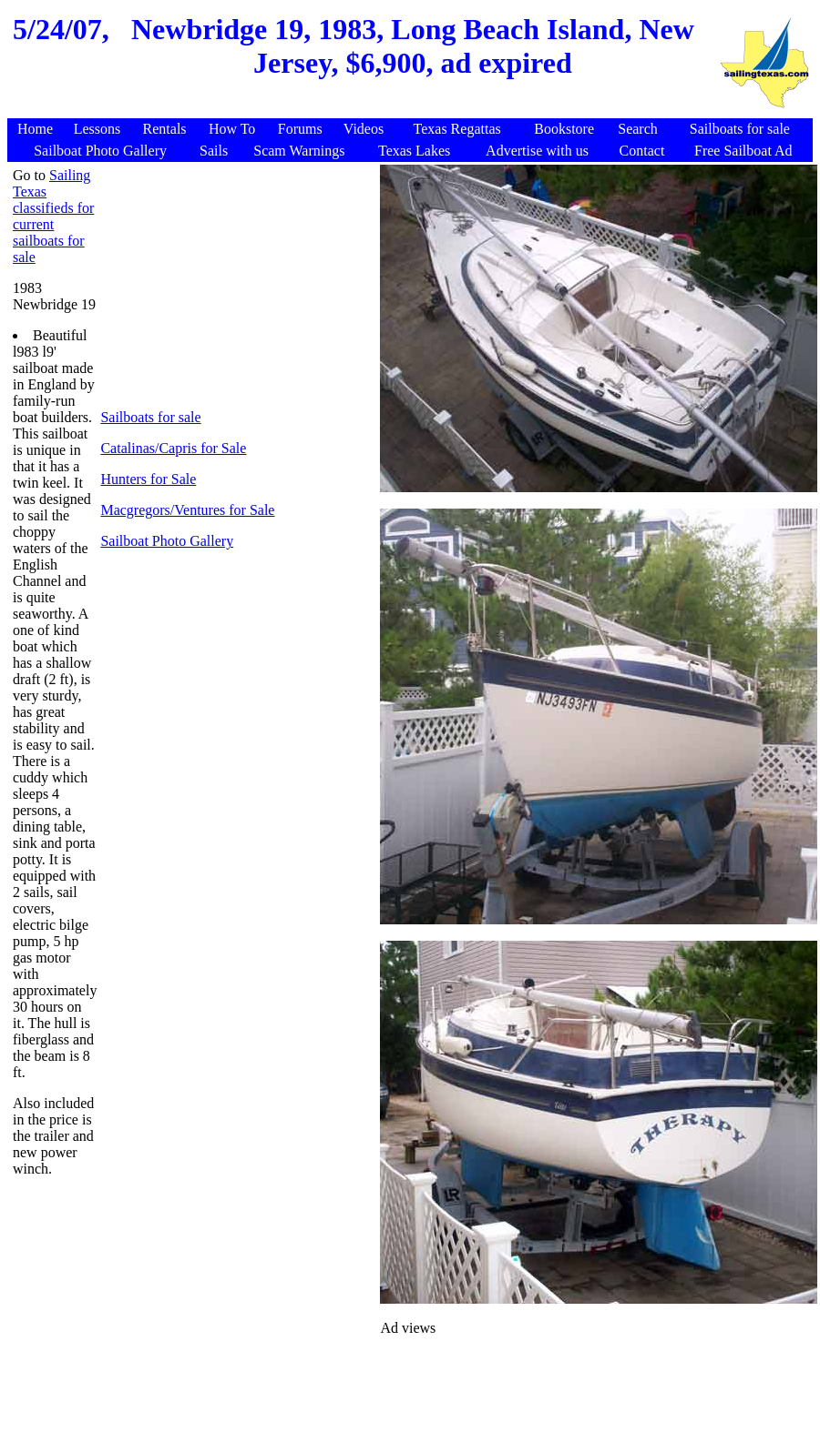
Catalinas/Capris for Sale (173, 448)
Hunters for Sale (148, 479)
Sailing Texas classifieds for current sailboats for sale (53, 216)
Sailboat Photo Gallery (166, 541)
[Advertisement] (362, 109)
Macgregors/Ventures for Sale (187, 510)
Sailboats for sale (150, 417)
